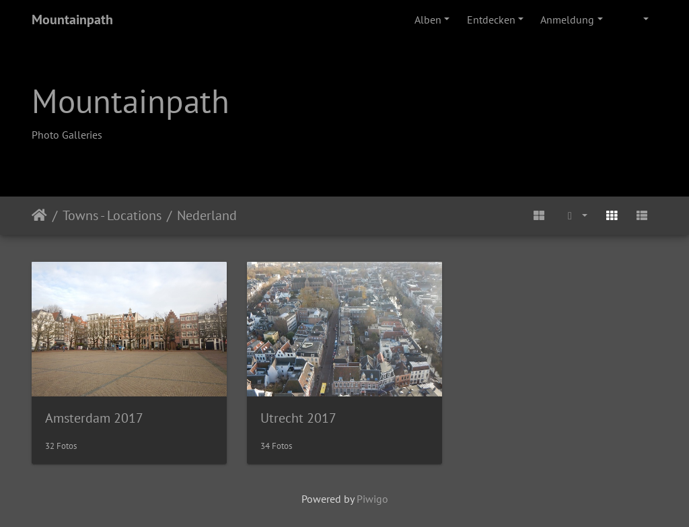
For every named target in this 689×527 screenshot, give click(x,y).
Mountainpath (72, 19)
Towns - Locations (112, 215)
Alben (427, 19)
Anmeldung (567, 19)
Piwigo (372, 498)
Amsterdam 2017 (94, 418)
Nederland (207, 215)
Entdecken (491, 19)
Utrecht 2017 (298, 418)
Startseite (39, 215)
